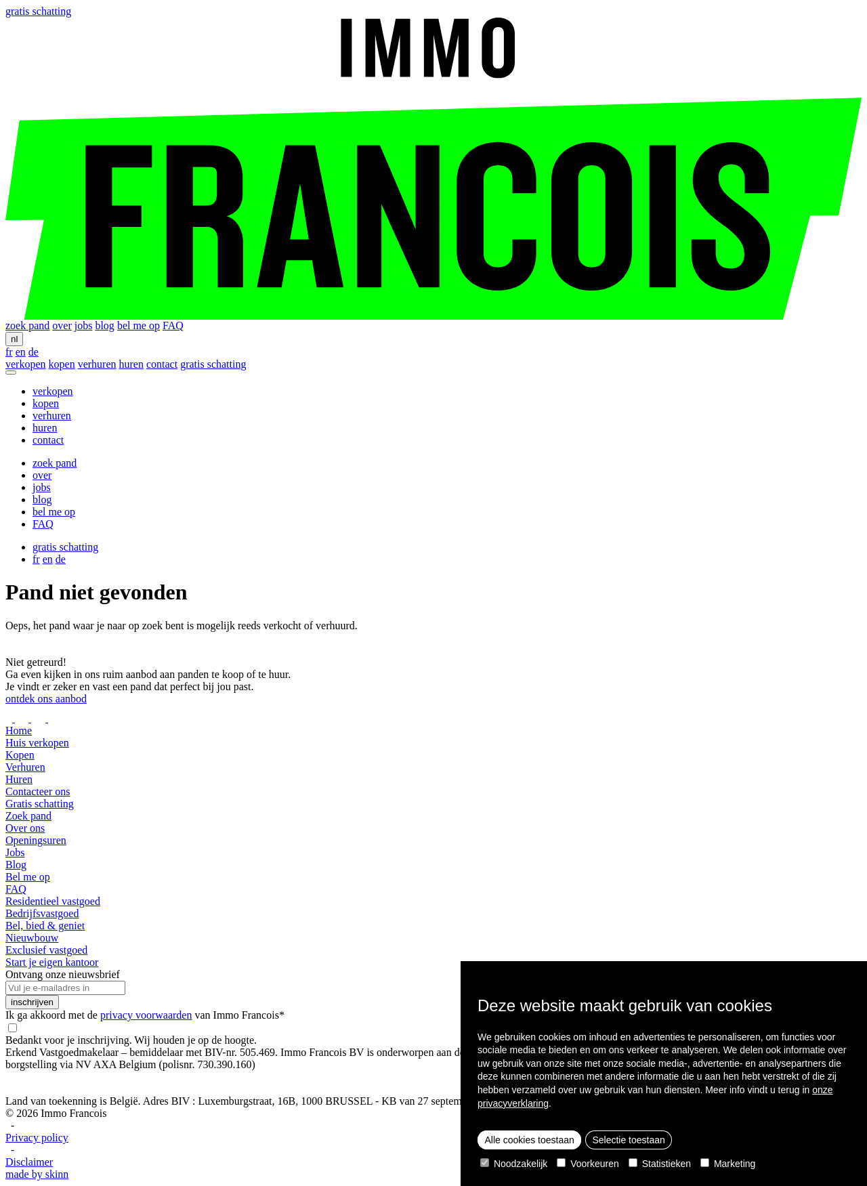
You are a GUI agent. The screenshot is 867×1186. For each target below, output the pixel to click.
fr (9, 352)
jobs (84, 325)
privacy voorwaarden (146, 1015)
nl (14, 339)
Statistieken (660, 1163)
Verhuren (25, 767)
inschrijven (32, 1002)
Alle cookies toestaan (529, 1140)
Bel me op (27, 877)
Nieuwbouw (31, 938)
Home (18, 730)
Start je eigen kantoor (51, 962)
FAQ (173, 325)
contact (161, 364)
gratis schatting (38, 11)
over (61, 325)
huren (131, 364)
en (21, 352)
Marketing (727, 1163)
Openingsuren (35, 840)
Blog (15, 864)
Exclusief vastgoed (46, 950)
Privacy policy (36, 1137)
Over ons (25, 828)
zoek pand (27, 325)
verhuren (97, 364)
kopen (62, 364)
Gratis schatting (39, 803)
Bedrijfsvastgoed (42, 913)
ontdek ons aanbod (46, 698)
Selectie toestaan (628, 1140)
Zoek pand (28, 816)
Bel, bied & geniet (45, 925)
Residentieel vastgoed (52, 901)
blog (104, 325)
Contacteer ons (37, 791)
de (33, 352)
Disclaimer (29, 1162)
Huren (19, 779)
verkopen (25, 364)
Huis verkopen (37, 742)
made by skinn (36, 1174)
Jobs (14, 852)
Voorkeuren (588, 1163)
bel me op (138, 325)
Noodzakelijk (513, 1163)
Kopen (20, 755)
